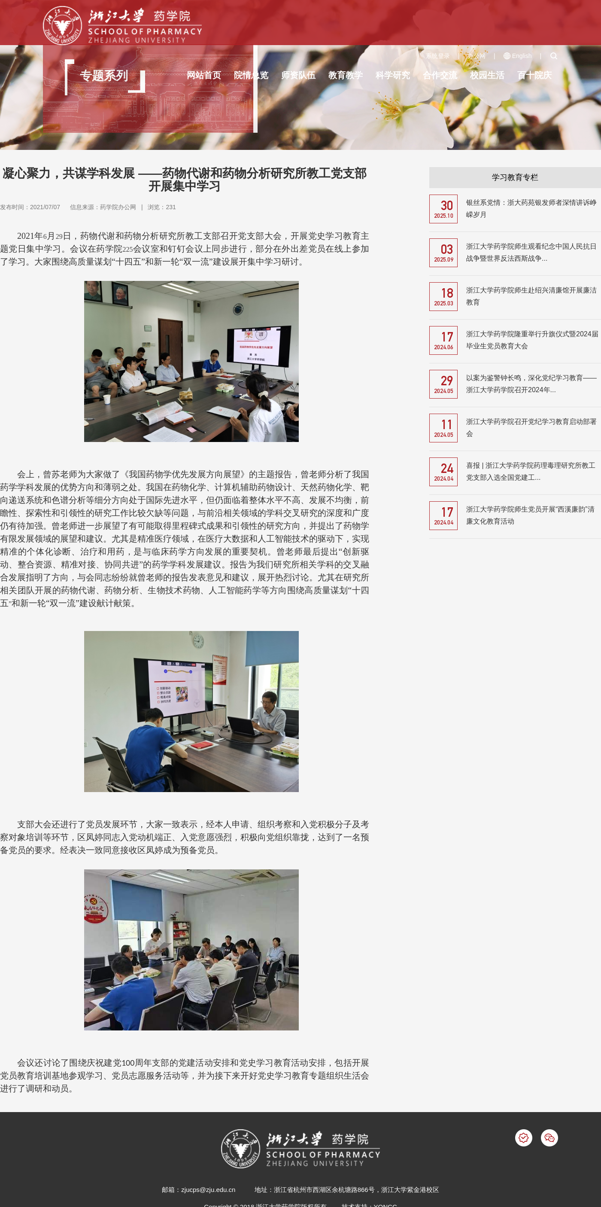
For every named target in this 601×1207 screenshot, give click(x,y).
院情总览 (251, 75)
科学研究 (393, 75)
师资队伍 (298, 75)
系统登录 (438, 55)
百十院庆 (534, 75)
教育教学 (345, 75)
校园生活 (487, 75)
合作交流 (440, 75)
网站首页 (204, 75)
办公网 (476, 55)
